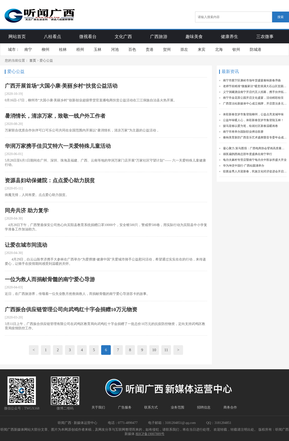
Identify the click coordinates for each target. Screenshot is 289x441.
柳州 (45, 49)
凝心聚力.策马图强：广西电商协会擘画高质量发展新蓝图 (255, 148)
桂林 (63, 49)
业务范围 (177, 407)
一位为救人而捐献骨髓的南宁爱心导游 (50, 279)
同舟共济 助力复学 (27, 211)
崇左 (184, 49)
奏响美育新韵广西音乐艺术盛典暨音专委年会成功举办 (255, 137)
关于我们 (98, 407)
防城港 (255, 49)
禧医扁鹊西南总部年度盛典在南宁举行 (247, 154)
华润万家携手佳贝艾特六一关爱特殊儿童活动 (58, 146)
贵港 (149, 49)
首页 (32, 60)
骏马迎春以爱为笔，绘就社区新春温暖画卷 (250, 126)
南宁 (28, 49)
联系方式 (151, 407)
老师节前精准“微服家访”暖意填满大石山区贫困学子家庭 (255, 86)
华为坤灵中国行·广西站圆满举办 (243, 165)
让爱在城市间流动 (26, 245)
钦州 (236, 49)
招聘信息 (203, 407)
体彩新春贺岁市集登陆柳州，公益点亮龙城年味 (253, 114)
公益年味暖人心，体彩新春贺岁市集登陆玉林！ (253, 120)
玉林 (97, 49)
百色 (132, 49)
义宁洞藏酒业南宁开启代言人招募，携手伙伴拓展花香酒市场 (255, 92)
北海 (219, 49)
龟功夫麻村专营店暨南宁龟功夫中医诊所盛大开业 (255, 160)
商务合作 (230, 407)
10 (154, 350)
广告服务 (124, 407)
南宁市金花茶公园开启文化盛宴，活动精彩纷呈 (253, 97)
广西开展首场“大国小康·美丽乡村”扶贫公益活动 (61, 86)
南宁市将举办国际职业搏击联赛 (243, 131)
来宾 (201, 49)
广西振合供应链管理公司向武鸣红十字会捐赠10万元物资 (71, 309)
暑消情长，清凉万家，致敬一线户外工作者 (55, 116)
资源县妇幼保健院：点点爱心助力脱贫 (50, 180)
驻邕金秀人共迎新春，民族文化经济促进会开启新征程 (255, 171)
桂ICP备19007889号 (150, 434)
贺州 (167, 49)
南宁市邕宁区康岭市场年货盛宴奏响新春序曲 (252, 80)
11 (166, 350)
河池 (115, 49)
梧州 (80, 49)
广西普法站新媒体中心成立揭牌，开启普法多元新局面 (255, 103)
